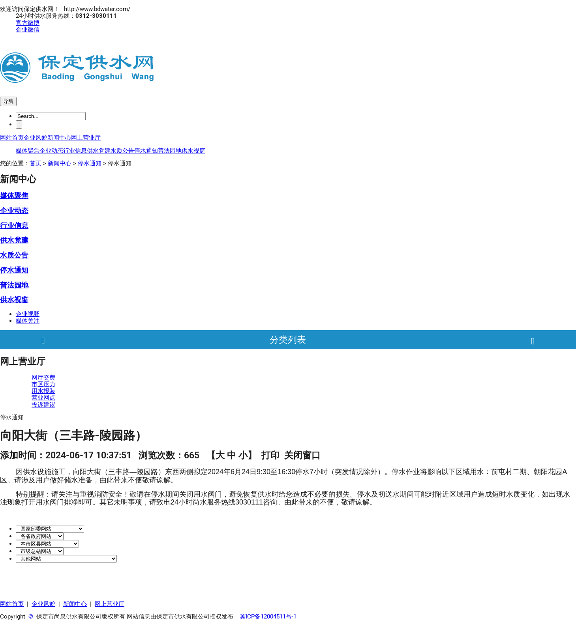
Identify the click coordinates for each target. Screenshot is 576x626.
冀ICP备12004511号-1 (268, 616)
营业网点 (43, 397)
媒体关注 (27, 320)
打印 (270, 455)
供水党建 (99, 150)
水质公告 (122, 150)
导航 (8, 101)
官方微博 (27, 22)
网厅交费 (43, 377)
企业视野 (27, 314)
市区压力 (43, 384)
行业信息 (75, 150)
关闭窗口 (302, 455)
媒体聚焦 (27, 150)
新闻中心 (59, 137)
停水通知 (146, 150)
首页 (35, 163)
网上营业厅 (86, 137)
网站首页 (12, 137)
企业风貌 (35, 137)
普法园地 (170, 150)
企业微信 (27, 29)
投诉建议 (43, 404)
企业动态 (51, 150)
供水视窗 (193, 150)
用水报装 (43, 390)
